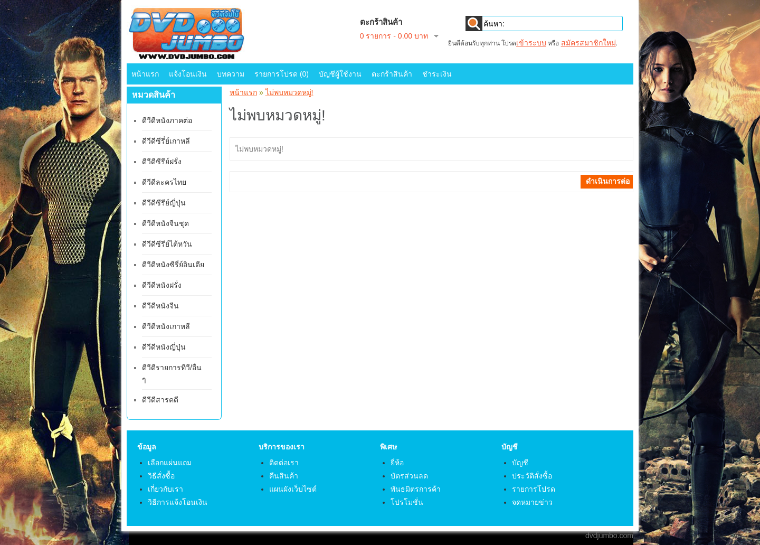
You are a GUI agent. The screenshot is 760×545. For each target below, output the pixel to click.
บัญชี (520, 462)
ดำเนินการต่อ (608, 181)
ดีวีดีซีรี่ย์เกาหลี (166, 141)
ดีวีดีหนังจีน (160, 306)
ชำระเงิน (437, 74)
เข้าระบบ (531, 43)
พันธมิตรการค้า (416, 489)
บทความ (230, 74)
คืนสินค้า (283, 476)
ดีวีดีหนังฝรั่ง (162, 285)
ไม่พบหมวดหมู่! (289, 92)
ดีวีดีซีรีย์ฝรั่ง (162, 161)
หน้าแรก (145, 74)
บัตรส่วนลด (409, 476)
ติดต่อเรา (284, 462)
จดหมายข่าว (532, 502)
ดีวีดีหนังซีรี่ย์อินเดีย (173, 264)
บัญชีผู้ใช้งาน (340, 74)
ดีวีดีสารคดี (160, 400)
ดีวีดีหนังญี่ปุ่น (164, 347)
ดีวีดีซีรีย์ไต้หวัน (167, 244)
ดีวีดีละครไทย (164, 182)
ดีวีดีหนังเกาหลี (166, 326)
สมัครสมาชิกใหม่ (588, 43)
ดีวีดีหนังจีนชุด (165, 223)
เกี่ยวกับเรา (165, 489)
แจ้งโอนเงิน (188, 74)
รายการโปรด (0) (281, 74)
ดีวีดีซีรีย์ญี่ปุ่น (164, 203)
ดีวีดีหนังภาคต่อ (167, 120)
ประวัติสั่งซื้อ (532, 476)
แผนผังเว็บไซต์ (293, 489)
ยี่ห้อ (397, 462)
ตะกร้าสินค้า (392, 74)
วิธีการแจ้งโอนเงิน (177, 502)
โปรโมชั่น (407, 502)
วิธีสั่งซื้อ (161, 476)
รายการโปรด (533, 489)
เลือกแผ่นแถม (170, 462)
